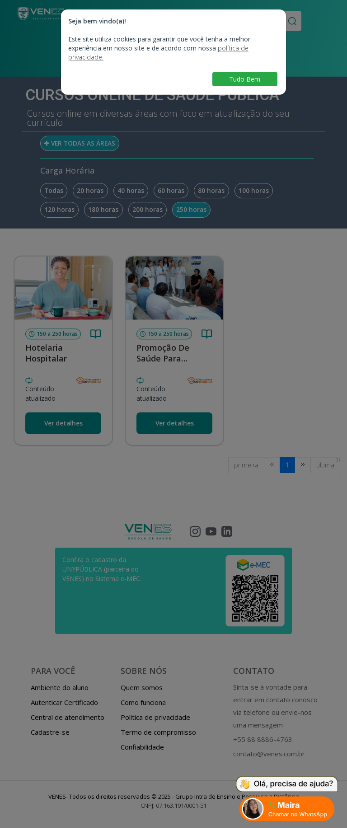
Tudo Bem (244, 79)
